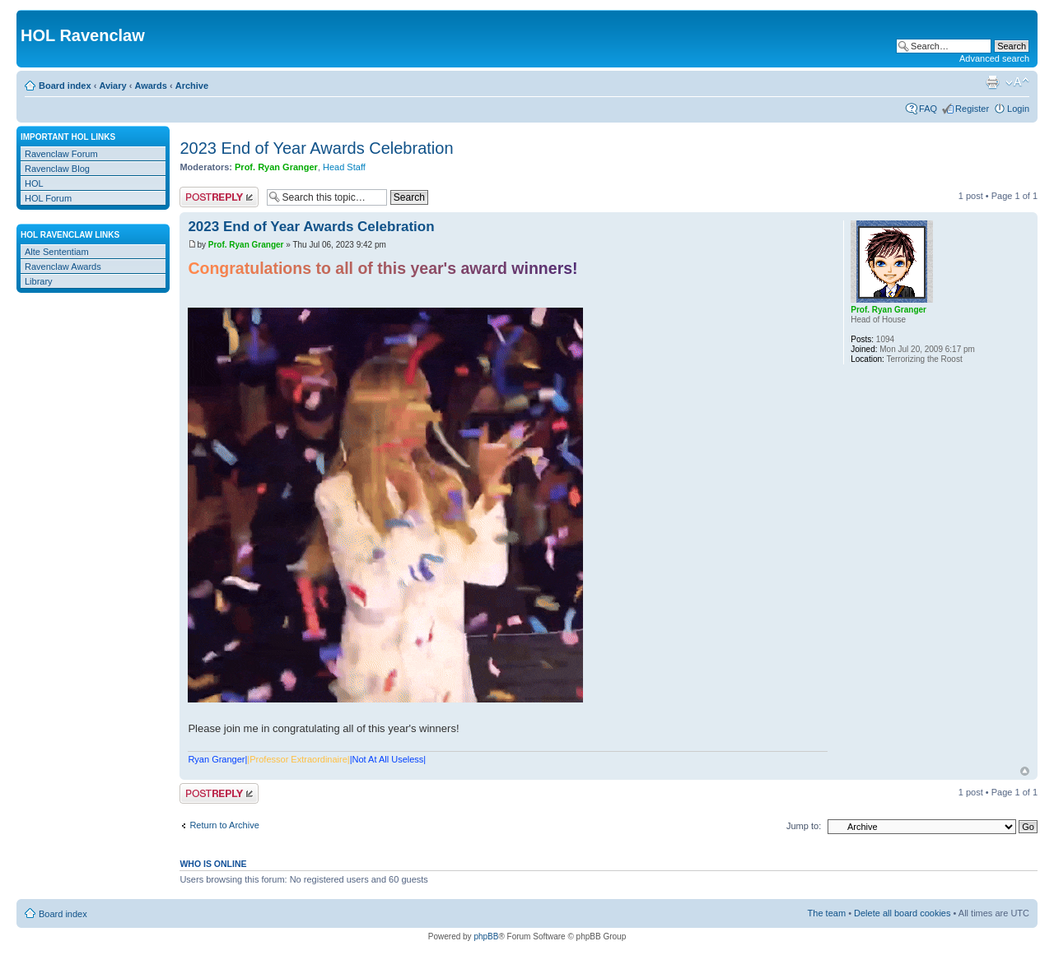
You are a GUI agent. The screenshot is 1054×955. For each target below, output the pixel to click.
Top (1024, 771)
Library (39, 281)
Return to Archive (224, 825)
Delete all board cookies (902, 913)
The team (827, 913)
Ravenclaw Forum (61, 154)
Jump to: (803, 826)
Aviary (112, 85)
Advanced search (994, 58)
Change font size (1017, 82)
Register (972, 109)
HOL (34, 183)
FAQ (928, 109)
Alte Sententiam (57, 252)
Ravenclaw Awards (63, 266)
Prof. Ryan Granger (276, 167)
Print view (992, 82)
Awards (150, 85)
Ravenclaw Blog (57, 169)
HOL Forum (48, 198)
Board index (65, 85)
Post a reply (219, 197)
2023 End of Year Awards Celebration (316, 148)
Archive (191, 85)
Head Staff (344, 167)
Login (1018, 109)
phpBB (485, 936)
